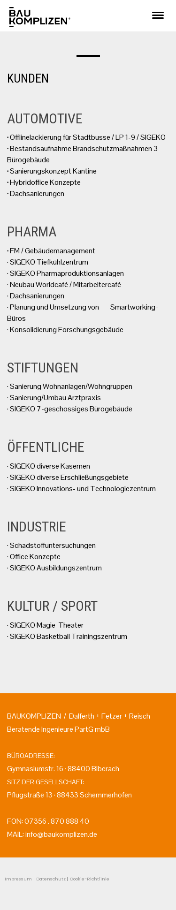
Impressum (18, 879)
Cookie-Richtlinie (89, 879)
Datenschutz (51, 879)
